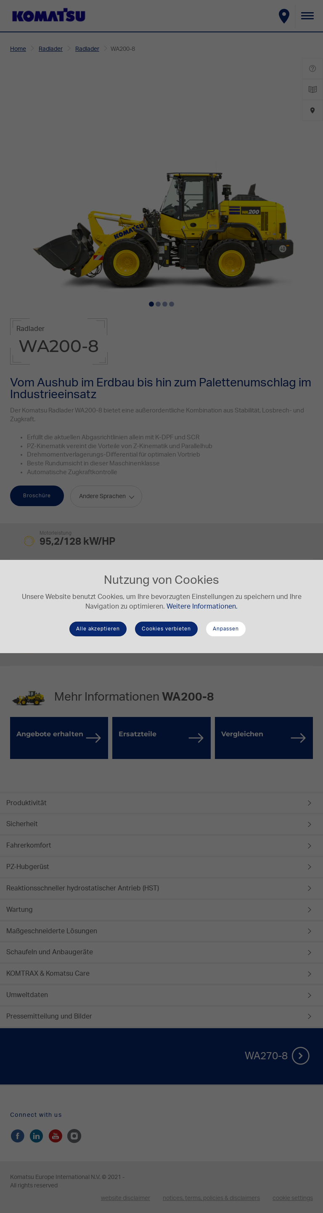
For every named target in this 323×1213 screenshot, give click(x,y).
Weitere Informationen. (202, 606)
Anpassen (226, 628)
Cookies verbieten (166, 628)
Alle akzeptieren (98, 628)
